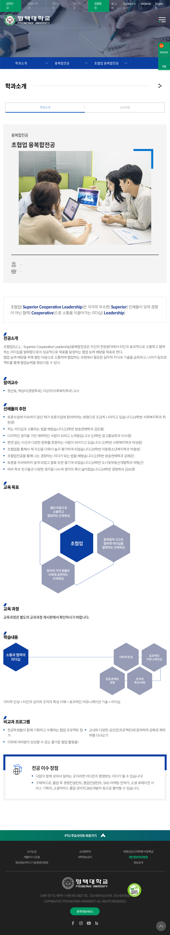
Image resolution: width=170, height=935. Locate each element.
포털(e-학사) (32, 6)
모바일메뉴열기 (162, 20)
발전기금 (76, 6)
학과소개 (21, 63)
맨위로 (161, 926)
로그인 (114, 5)
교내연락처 (85, 851)
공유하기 (160, 86)
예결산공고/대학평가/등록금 (138, 851)
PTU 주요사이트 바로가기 (81, 835)
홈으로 (6, 63)
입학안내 (9, 6)
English (159, 5)
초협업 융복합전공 (106, 63)
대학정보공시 (85, 857)
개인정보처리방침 (138, 857)
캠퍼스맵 (55, 6)
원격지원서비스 (85, 911)
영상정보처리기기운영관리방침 (31, 862)
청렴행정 (97, 6)
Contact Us (129, 5)
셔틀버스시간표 (31, 857)
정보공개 (138, 862)
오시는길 (32, 851)
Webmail (146, 5)
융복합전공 (62, 63)
